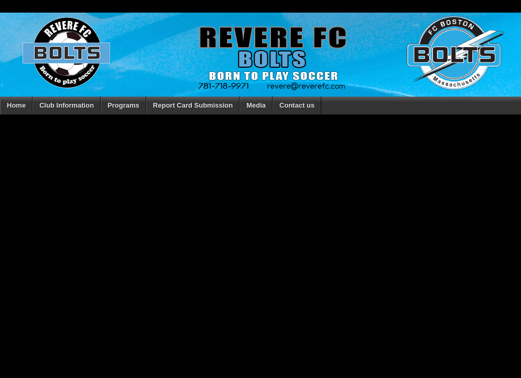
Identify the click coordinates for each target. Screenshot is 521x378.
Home (16, 105)
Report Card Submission (193, 105)
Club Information (66, 105)
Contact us (296, 105)
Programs (123, 105)
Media (256, 105)
